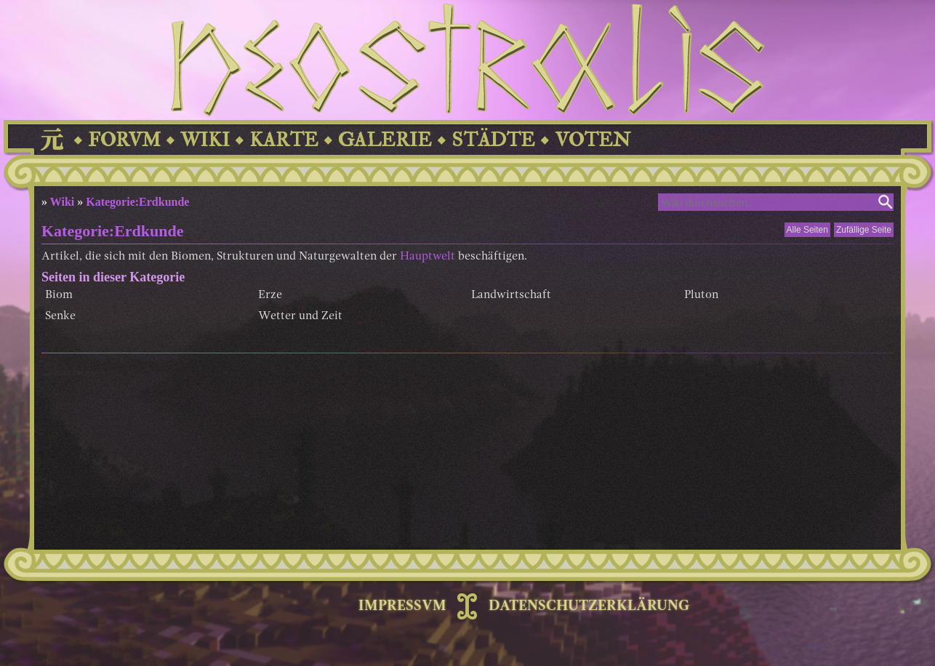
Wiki (62, 202)
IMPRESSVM (402, 606)
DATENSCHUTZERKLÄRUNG (589, 606)
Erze (270, 295)
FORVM (124, 140)
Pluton (701, 295)
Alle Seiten (807, 230)
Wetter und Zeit (300, 316)
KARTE (283, 140)
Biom (59, 295)
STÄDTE (493, 140)
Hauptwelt (427, 256)
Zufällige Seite (863, 230)
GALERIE (385, 140)
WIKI (205, 140)
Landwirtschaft (511, 295)
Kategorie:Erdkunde (137, 202)
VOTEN (592, 140)
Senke (60, 316)
